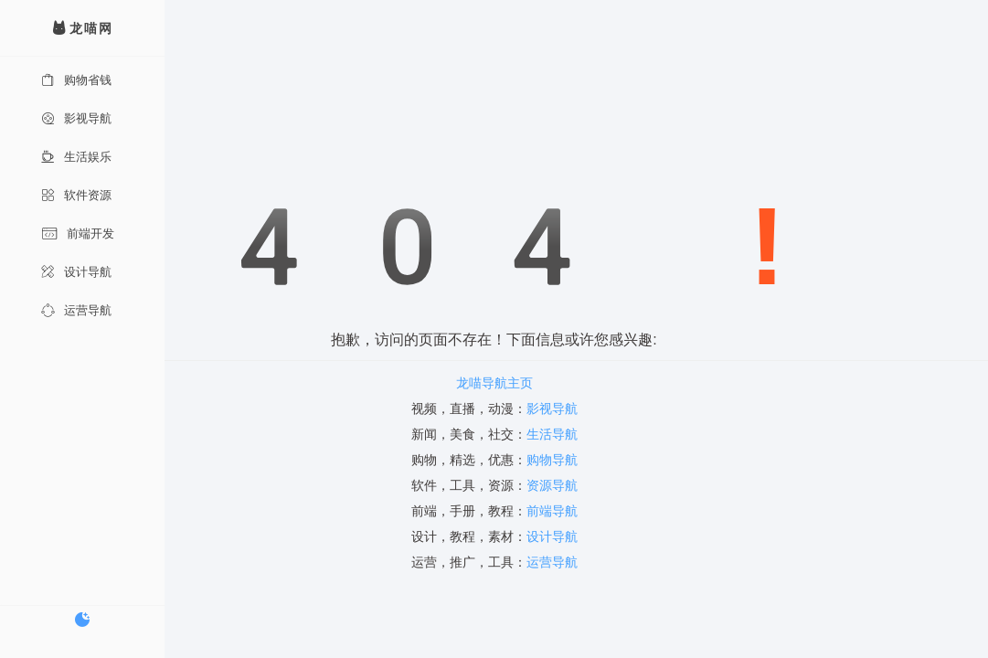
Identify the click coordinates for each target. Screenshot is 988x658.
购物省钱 (76, 80)
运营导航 (76, 310)
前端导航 (552, 511)
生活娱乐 (76, 157)
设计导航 (76, 272)
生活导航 (552, 434)
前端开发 (77, 233)
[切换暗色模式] (82, 619)
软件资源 (76, 195)
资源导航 (552, 485)
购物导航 (552, 459)
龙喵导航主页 (494, 383)
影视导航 (76, 118)
